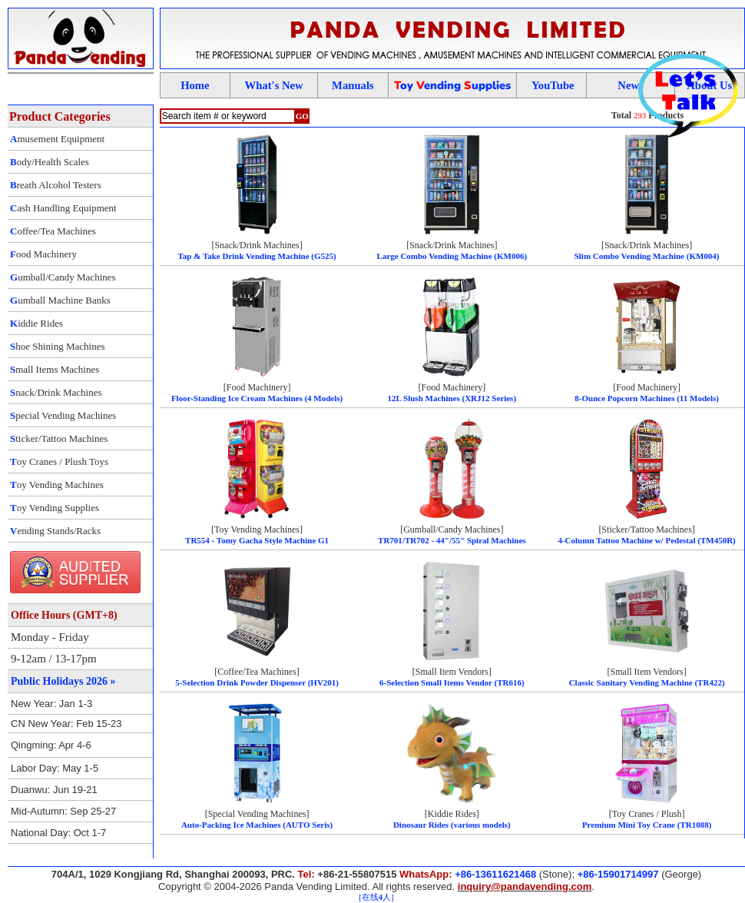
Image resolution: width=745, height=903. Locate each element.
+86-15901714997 (618, 874)
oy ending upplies (452, 85)
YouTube (552, 85)
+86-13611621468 (495, 874)
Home (194, 85)
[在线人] (376, 897)
